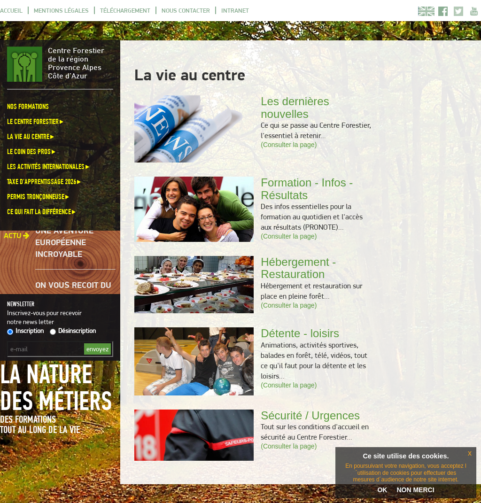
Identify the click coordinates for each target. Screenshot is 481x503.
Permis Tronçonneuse (38, 196)
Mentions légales (61, 10)
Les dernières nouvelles (295, 107)
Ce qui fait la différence (42, 211)
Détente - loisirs (300, 333)
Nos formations (28, 106)
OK (382, 490)
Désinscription (73, 330)
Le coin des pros (32, 151)
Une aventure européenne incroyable (64, 243)
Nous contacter (186, 10)
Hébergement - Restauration (298, 267)
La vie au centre (31, 136)
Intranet (235, 10)
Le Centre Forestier (36, 121)
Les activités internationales (49, 166)
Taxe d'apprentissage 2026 (44, 181)
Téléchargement (125, 10)
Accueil (11, 10)
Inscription (25, 330)
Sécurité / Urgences (310, 415)
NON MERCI (415, 490)
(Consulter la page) (289, 144)
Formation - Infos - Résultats (307, 188)
